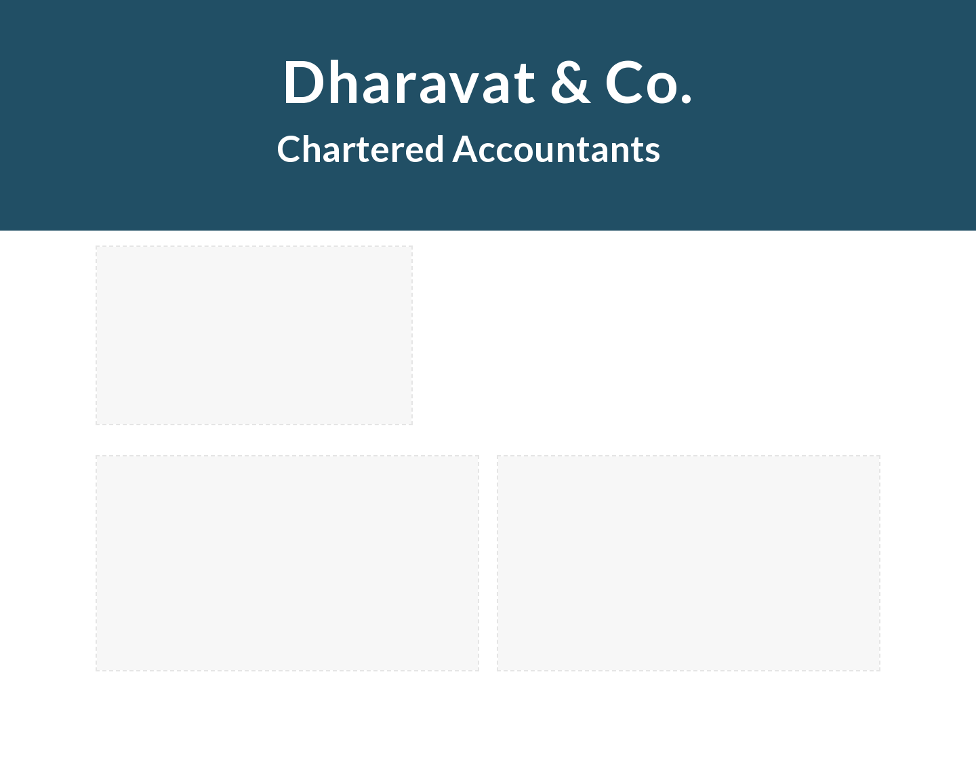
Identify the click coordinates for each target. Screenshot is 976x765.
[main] (488, 115)
